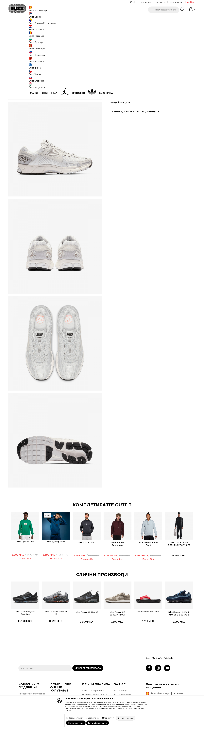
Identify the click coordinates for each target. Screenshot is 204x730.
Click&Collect (88, 672)
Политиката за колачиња (94, 687)
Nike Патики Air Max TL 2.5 (61, 577)
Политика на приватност (94, 676)
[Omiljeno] (183, 10)
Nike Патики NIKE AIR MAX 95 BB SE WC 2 (170, 580)
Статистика (93, 718)
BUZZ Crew (120, 669)
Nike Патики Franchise (143, 577)
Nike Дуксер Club (34, 510)
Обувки (52, 23)
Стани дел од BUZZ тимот (127, 681)
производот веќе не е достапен (130, 77)
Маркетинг (108, 718)
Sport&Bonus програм (125, 677)
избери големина (117, 46)
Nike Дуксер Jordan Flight (143, 512)
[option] (102, 18)
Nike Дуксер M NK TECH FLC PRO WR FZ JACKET (170, 513)
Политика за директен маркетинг (93, 682)
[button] (163, 10)
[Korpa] (192, 10)
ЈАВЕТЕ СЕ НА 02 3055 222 (66, 18)
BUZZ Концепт (121, 661)
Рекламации (56, 683)
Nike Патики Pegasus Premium (34, 577)
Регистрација (175, 2)
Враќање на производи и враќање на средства (63, 673)
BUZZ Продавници (124, 673)
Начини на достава (60, 668)
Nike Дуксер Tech (61, 510)
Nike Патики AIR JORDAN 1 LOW (116, 578)
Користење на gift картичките (91, 693)
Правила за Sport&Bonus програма (94, 667)
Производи (42, 23)
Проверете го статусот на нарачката (31, 666)
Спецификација (144, 108)
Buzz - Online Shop (26, 23)
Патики (61, 23)
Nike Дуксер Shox (88, 511)
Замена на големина (60, 679)
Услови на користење (93, 661)
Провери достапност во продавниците (144, 117)
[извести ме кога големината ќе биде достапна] (112, 51)
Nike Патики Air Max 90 (88, 578)
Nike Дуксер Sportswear (116, 512)
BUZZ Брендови (122, 665)
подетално (178, 102)
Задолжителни (76, 718)
